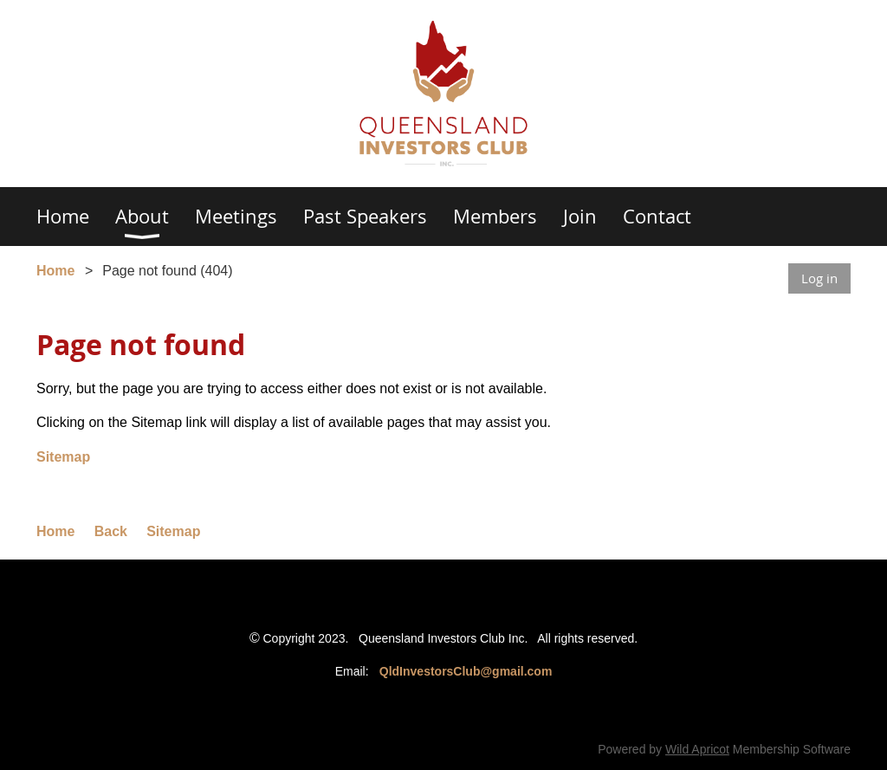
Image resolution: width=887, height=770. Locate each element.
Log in (819, 278)
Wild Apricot (697, 749)
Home (55, 270)
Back (110, 531)
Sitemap (63, 457)
